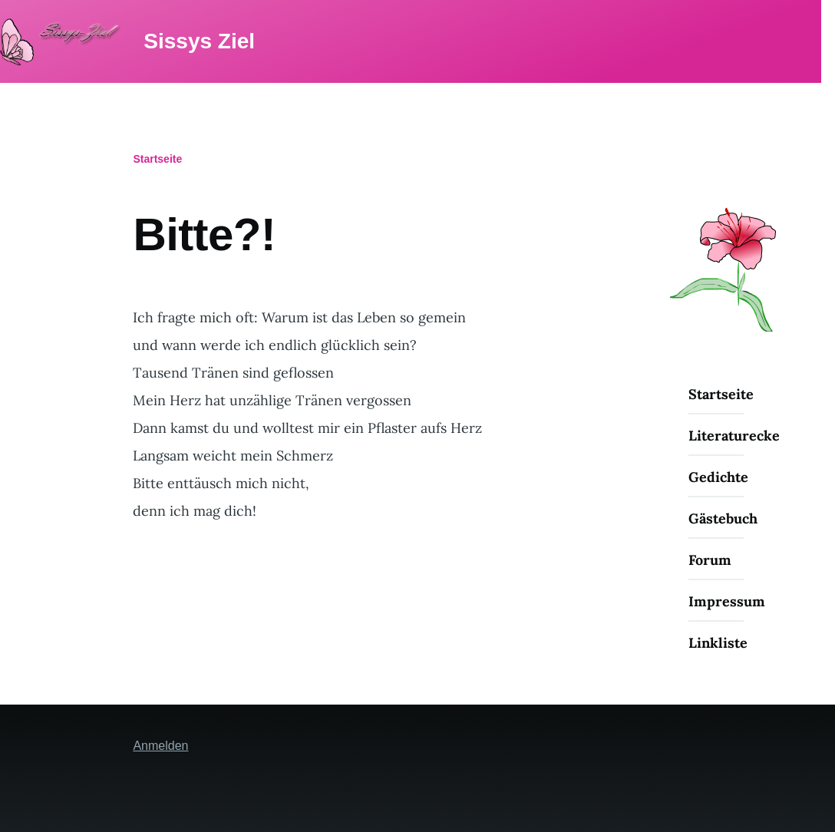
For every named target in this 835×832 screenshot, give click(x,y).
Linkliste (718, 643)
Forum (709, 560)
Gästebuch (722, 518)
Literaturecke (734, 435)
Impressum (726, 601)
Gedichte (718, 477)
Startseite (157, 159)
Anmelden (160, 745)
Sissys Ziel (197, 41)
